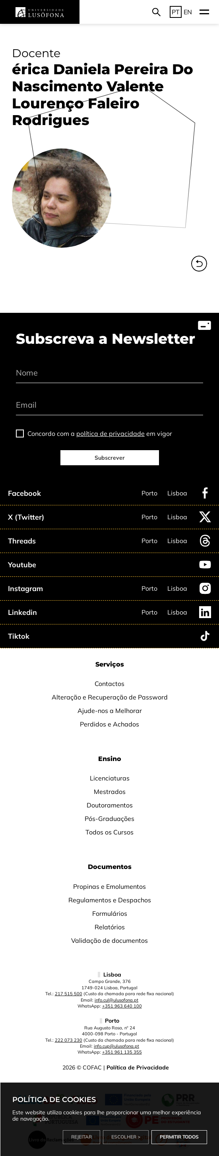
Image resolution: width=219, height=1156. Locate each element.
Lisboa (177, 493)
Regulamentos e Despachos (109, 900)
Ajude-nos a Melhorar (110, 711)
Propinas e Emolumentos (109, 886)
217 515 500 (68, 993)
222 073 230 (68, 1040)
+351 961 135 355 (122, 1052)
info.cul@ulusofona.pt (116, 1000)
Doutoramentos (110, 805)
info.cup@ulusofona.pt (116, 1046)
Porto (149, 493)
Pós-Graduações (109, 819)
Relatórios (110, 927)
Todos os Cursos (109, 832)
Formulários (109, 913)
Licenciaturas (110, 778)
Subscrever (110, 457)
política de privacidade (110, 433)
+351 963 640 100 (122, 1006)
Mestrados (110, 792)
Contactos (109, 684)
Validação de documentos (109, 940)
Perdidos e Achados (109, 724)
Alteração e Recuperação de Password (110, 697)
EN (188, 12)
